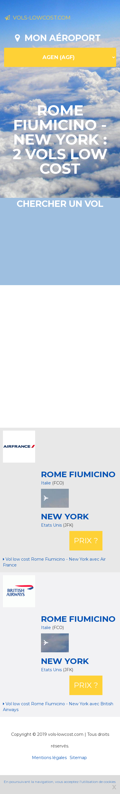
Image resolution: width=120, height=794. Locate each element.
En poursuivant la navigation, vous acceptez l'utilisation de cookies (60, 781)
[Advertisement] (55, 355)
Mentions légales (49, 757)
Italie (46, 483)
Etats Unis (52, 525)
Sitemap (78, 757)
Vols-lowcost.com (38, 18)
